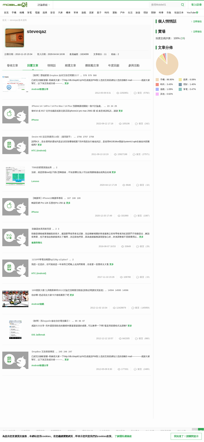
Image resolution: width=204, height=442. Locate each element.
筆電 (29, 12)
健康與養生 (36, 242)
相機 (21, 12)
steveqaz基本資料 (18, 20)
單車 (76, 12)
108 (74, 198)
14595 (118, 290)
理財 (145, 12)
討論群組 (43, 5)
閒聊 (153, 12)
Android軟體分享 (39, 89)
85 (76, 321)
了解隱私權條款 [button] (123, 436)
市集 (169, 12)
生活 (130, 12)
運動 (114, 12)
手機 (14, 12)
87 (83, 321)
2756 (79, 137)
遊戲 (83, 12)
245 (60, 351)
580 (94, 75)
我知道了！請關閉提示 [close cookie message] (186, 436)
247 (70, 351)
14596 (125, 290)
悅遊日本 (179, 12)
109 (78, 198)
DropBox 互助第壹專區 (43, 351)
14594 (111, 290)
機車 (68, 12)
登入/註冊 (196, 4)
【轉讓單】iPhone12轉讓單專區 (47, 198)
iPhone (35, 120)
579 (90, 75)
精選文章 (70, 65)
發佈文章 (12, 65)
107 (69, 198)
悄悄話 (51, 65)
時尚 (107, 12)
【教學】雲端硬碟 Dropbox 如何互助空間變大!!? (55, 75)
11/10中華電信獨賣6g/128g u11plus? (50, 259)
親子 (99, 12)
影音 (52, 12)
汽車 (60, 12)
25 (116, 106)
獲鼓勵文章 (92, 65)
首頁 (6, 12)
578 (85, 75)
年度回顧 (113, 65)
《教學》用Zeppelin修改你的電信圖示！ (51, 321)
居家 (91, 12)
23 (108, 106)
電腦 (37, 12)
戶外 (122, 12)
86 (80, 321)
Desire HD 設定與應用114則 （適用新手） (52, 137)
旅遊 (138, 12)
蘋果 (45, 12)
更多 (67, 83)
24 (112, 106)
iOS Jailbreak (38, 334)
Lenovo (35, 181)
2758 (91, 137)
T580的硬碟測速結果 (42, 167)
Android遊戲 (37, 304)
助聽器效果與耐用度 (41, 229)
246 (65, 351)
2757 (85, 137)
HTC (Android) (38, 150)
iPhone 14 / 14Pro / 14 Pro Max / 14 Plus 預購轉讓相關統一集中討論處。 (67, 106)
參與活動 (133, 65)
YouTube (192, 12)
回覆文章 (32, 65)
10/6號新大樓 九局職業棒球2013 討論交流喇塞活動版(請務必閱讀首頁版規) (68, 290)
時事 (161, 12)
